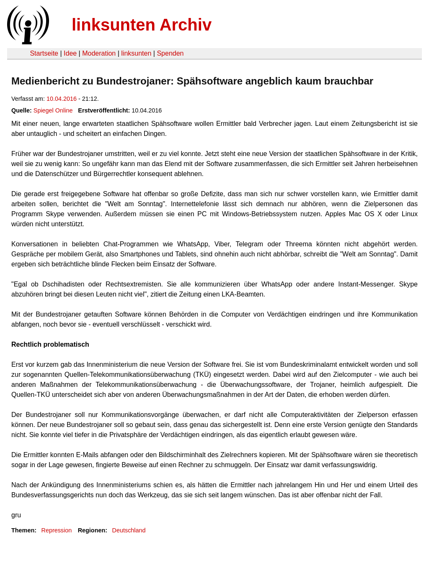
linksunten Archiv (142, 24)
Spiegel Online (53, 110)
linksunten (136, 53)
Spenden (170, 53)
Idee (70, 53)
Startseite (44, 53)
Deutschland (129, 530)
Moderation (99, 53)
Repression (56, 530)
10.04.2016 (62, 98)
